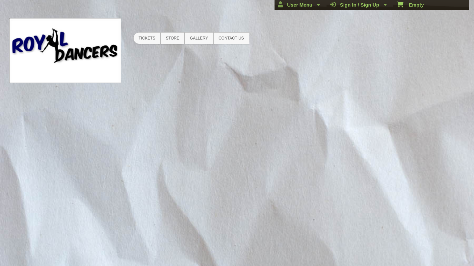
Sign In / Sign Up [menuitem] (358, 4)
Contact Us (231, 38)
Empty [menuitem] (410, 4)
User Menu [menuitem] (299, 4)
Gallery (199, 38)
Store (172, 38)
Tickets (147, 38)
